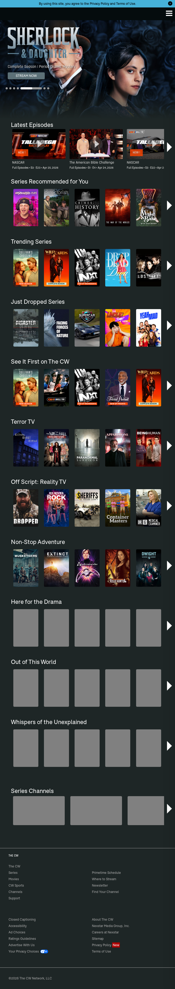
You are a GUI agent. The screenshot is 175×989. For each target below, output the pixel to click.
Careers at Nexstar (105, 932)
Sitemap (98, 939)
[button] (169, 148)
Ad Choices (17, 932)
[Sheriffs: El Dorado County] (96, 810)
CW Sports (16, 885)
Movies (14, 879)
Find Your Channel (105, 892)
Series (13, 873)
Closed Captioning (22, 919)
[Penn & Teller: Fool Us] (39, 810)
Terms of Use (125, 4)
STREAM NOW (26, 76)
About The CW (102, 919)
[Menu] (169, 13)
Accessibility (18, 926)
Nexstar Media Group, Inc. (110, 926)
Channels (15, 892)
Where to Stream (104, 879)
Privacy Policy (99, 4)
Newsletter (100, 885)
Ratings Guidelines (22, 939)
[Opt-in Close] (170, 3)
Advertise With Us (22, 945)
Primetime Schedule (106, 873)
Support (14, 898)
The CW (9, 12)
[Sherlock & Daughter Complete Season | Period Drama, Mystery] (87, 69)
